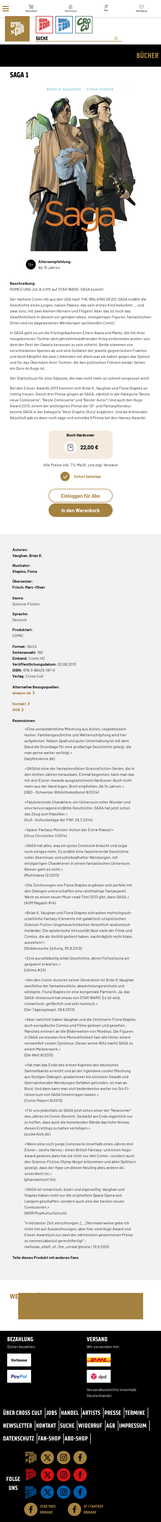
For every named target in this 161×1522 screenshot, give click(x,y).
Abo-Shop (76, 1438)
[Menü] (5, 9)
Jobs (51, 1412)
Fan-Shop (49, 1438)
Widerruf (90, 1425)
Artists (91, 1412)
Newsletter (17, 1425)
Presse (112, 1412)
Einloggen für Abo (80, 496)
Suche (67, 1425)
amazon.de (21, 692)
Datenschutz (18, 1438)
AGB (16, 709)
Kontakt (19, 703)
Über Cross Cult (22, 1412)
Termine (135, 1412)
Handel (70, 1412)
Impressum (132, 1425)
